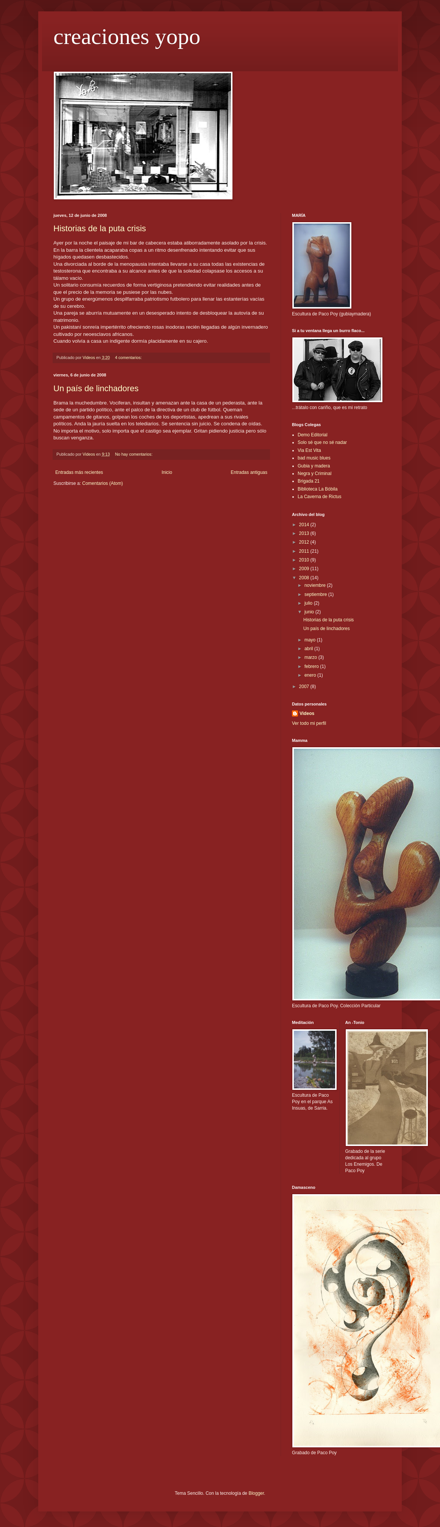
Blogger (256, 1493)
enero (310, 675)
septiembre (316, 594)
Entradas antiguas (249, 472)
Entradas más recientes (79, 472)
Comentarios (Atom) (102, 483)
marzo (311, 657)
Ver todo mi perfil (309, 723)
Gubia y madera (314, 466)
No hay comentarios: (134, 454)
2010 (304, 560)
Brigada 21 (309, 481)
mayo (310, 640)
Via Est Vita (309, 450)
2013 (304, 533)
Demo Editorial (313, 434)
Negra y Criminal (314, 473)
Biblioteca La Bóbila (317, 489)
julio (309, 603)
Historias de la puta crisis (99, 228)
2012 (304, 542)
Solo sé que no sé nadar (322, 442)
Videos (307, 713)
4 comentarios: (129, 357)
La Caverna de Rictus (319, 496)
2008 (304, 577)
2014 (304, 524)
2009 (304, 568)
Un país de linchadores (96, 388)
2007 (304, 686)
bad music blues (314, 458)
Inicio (167, 472)
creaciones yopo (126, 36)
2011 (304, 551)
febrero (312, 666)
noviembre (315, 585)
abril (309, 648)
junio (309, 612)
